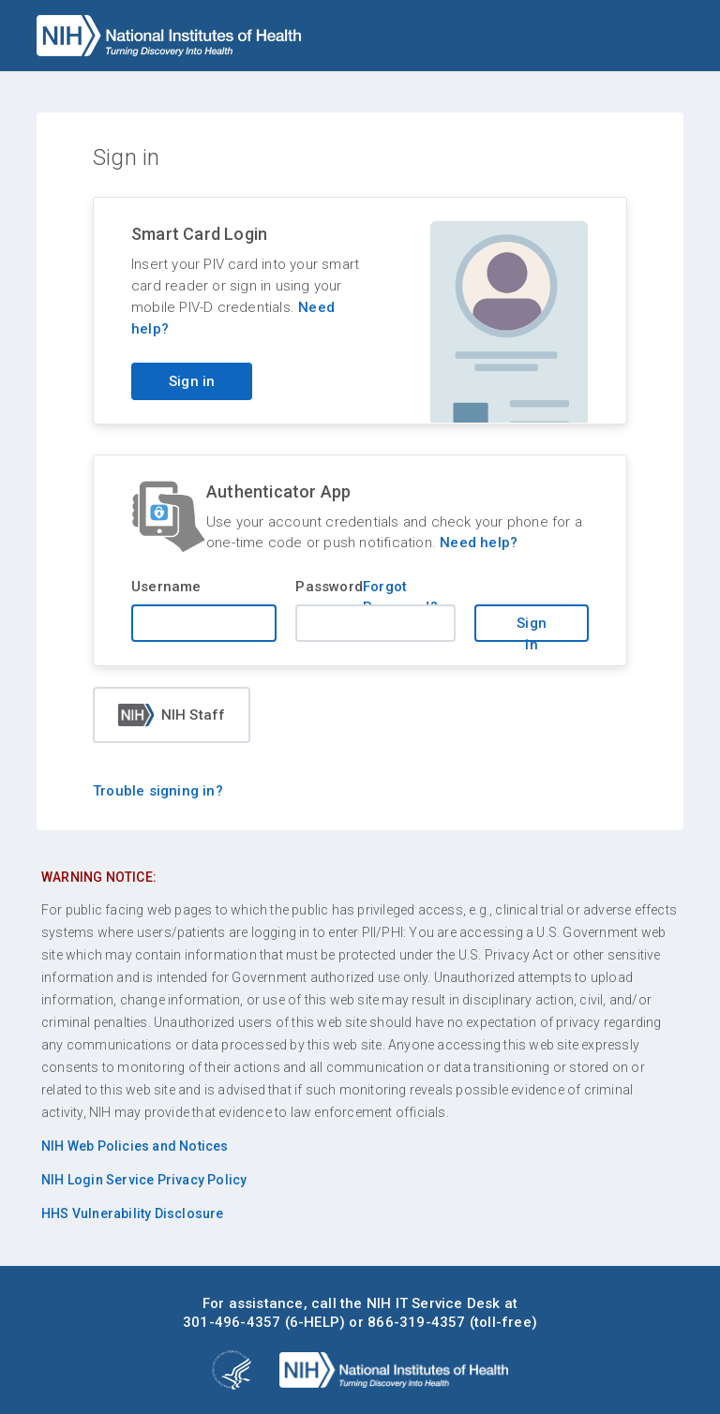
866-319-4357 (416, 1322)
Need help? (479, 542)
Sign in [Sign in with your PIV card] (192, 381)
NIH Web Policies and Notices (135, 1146)
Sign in (532, 628)
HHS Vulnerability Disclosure (132, 1213)
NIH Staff (172, 715)
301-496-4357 (231, 1322)
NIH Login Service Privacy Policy (144, 1179)
